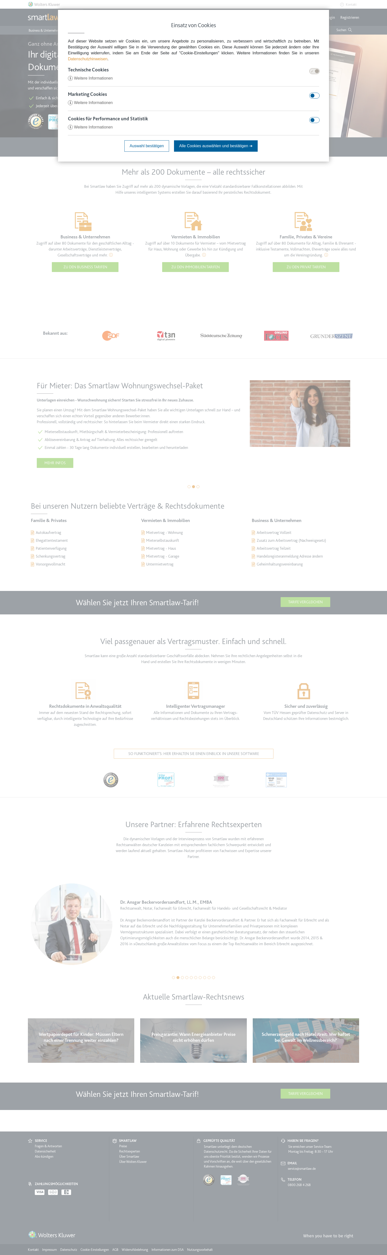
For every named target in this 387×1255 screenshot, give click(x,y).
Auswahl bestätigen (147, 146)
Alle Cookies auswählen (215, 146)
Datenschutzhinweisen (87, 59)
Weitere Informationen (90, 78)
